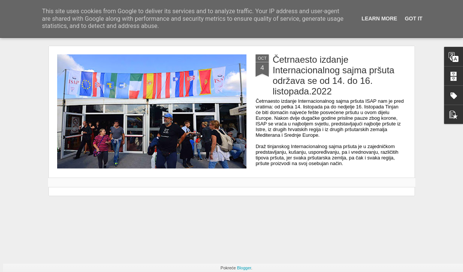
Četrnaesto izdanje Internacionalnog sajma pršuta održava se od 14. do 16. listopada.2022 (333, 75)
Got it (413, 18)
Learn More (379, 18)
